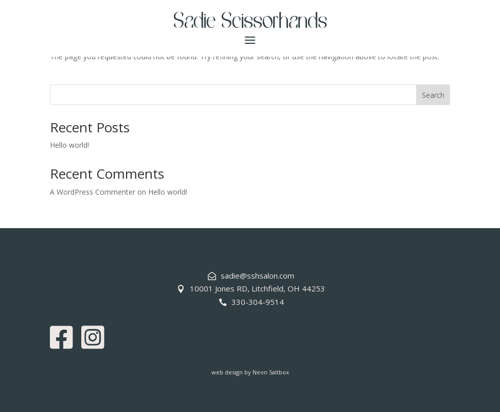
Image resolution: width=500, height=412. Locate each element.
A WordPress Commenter (92, 192)
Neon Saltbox (271, 372)
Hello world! (69, 145)
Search (433, 95)
